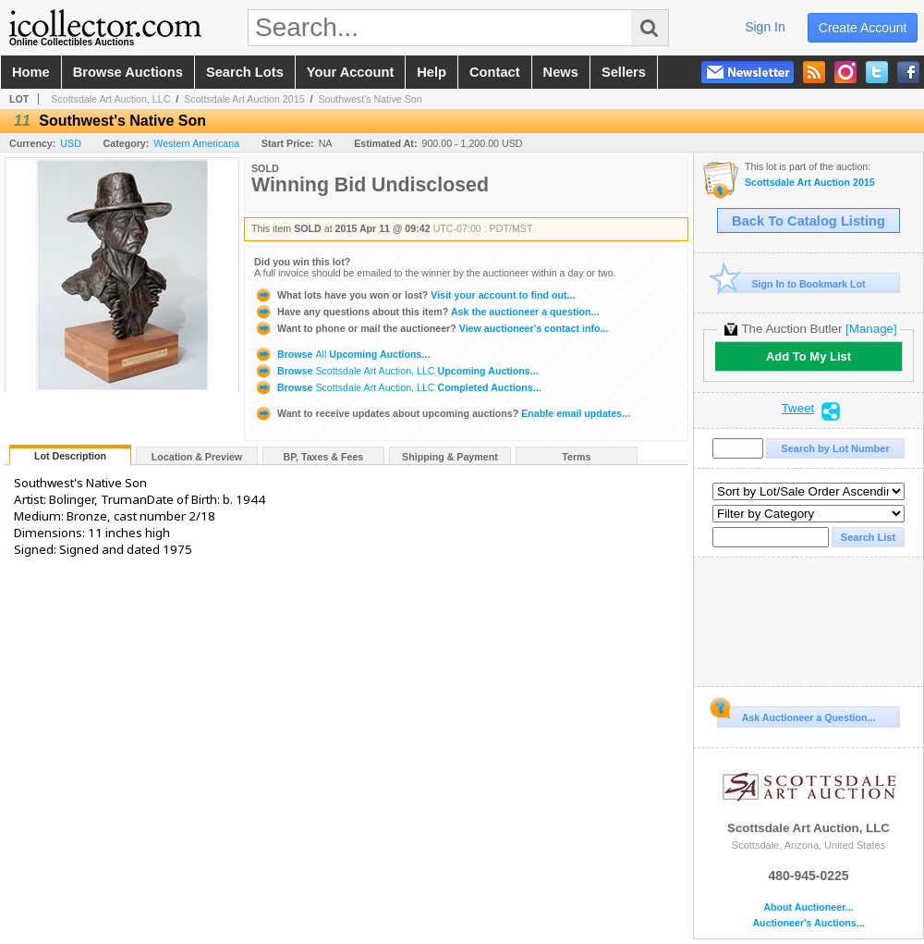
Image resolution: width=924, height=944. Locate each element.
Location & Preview (197, 456)
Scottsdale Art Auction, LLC (110, 98)
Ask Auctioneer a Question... (796, 714)
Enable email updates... (442, 413)
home (31, 72)
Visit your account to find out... (414, 294)
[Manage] (871, 329)
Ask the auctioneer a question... (426, 311)
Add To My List (808, 356)
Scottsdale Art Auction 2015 (244, 98)
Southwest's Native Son (369, 98)
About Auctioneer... (808, 907)
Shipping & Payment (450, 456)
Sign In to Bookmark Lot (791, 283)
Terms (576, 456)
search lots (245, 72)
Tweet (798, 408)
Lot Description (70, 455)
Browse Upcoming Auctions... (342, 354)
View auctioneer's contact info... (431, 328)
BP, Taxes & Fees (324, 456)
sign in (765, 26)
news (560, 72)
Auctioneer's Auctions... (808, 923)
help (431, 72)
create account (863, 27)
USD (70, 143)
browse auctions (128, 72)
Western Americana (196, 143)
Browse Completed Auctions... (397, 387)
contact (494, 72)
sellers (624, 72)
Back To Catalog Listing (808, 221)
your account (350, 72)
